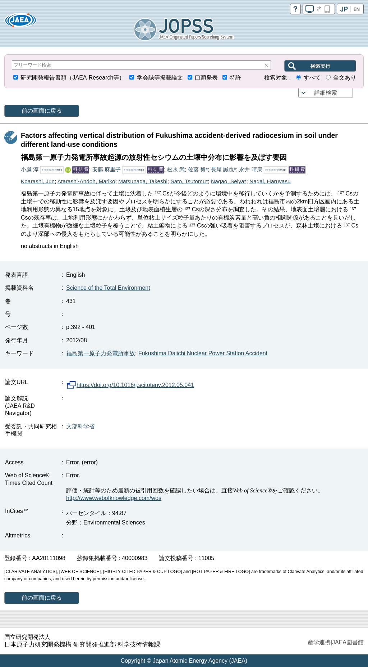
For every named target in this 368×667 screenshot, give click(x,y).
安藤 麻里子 (106, 169)
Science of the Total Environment (108, 288)
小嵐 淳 (29, 169)
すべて (312, 78)
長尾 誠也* (223, 169)
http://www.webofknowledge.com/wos (113, 498)
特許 (235, 78)
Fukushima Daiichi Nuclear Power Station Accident (202, 353)
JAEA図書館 (348, 642)
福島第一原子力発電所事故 (100, 353)
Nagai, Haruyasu (270, 181)
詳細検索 (325, 93)
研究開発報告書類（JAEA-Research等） (72, 78)
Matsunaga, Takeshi (142, 181)
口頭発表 (206, 78)
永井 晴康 (250, 169)
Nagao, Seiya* (228, 181)
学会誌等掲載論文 (160, 78)
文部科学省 (80, 426)
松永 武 (176, 169)
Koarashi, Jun (38, 181)
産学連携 (319, 642)
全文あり (344, 78)
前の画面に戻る (42, 111)
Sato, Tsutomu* (189, 181)
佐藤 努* (198, 169)
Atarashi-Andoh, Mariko (86, 181)
